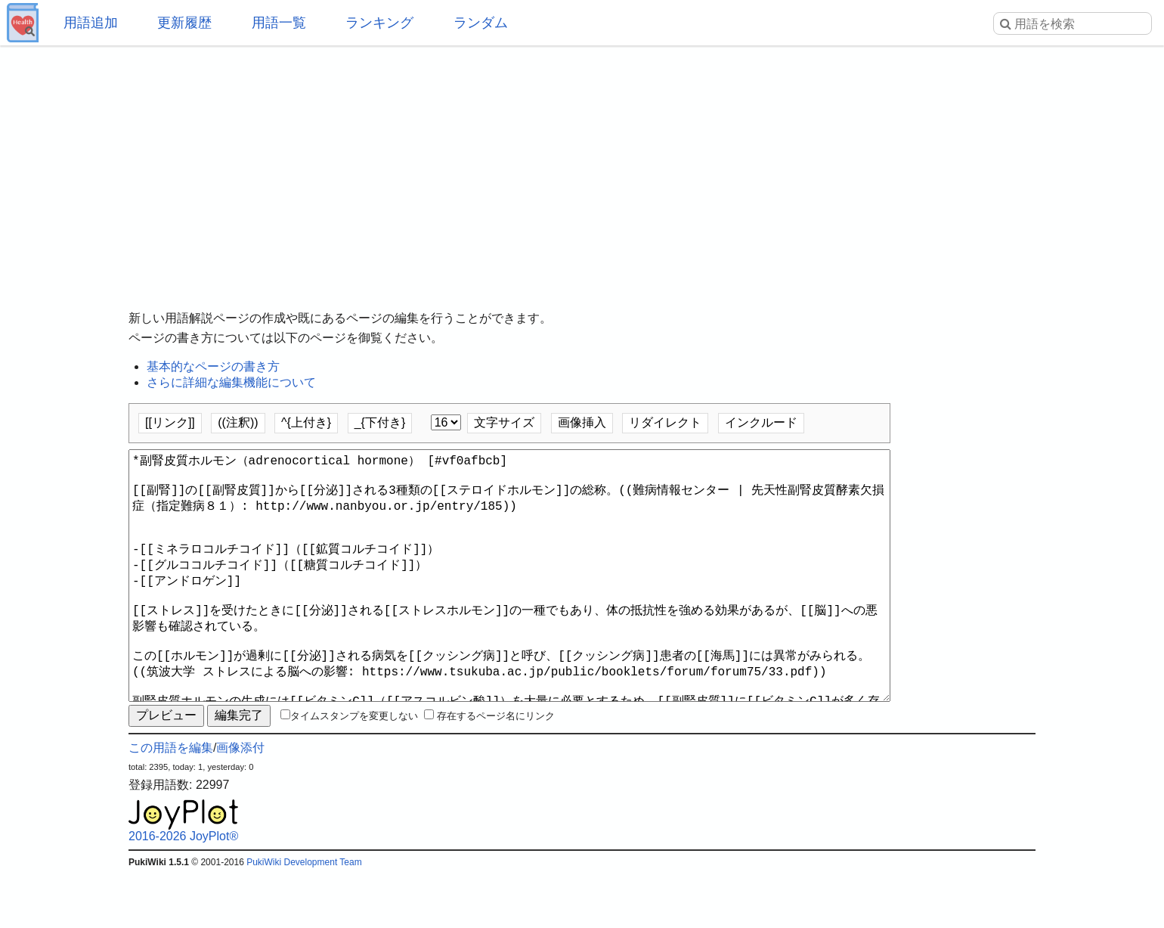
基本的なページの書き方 (213, 366)
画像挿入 (582, 422)
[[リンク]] (170, 422)
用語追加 (90, 22)
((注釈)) (238, 422)
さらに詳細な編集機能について (231, 382)
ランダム (481, 22)
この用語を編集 (170, 802)
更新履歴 (184, 22)
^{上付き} (306, 422)
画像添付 (240, 802)
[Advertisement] (582, 166)
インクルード (761, 422)
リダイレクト (665, 422)
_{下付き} (380, 422)
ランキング (379, 22)
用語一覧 (279, 22)
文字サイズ (504, 422)
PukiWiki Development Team (304, 916)
